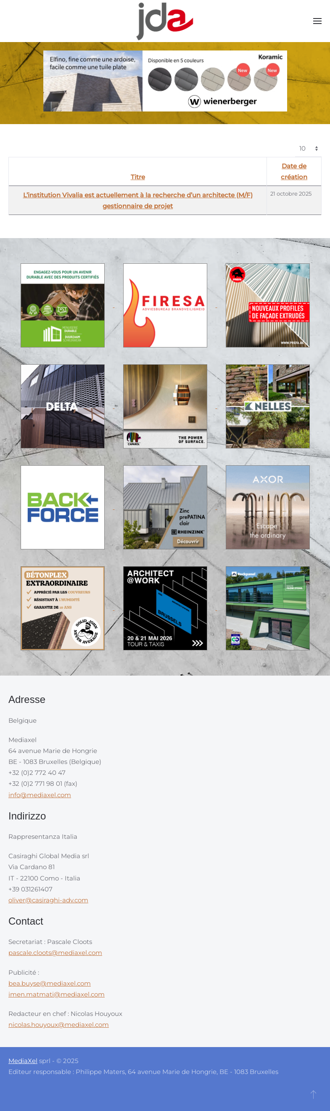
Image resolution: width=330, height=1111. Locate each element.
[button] (317, 21)
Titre (138, 177)
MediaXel (22, 1061)
